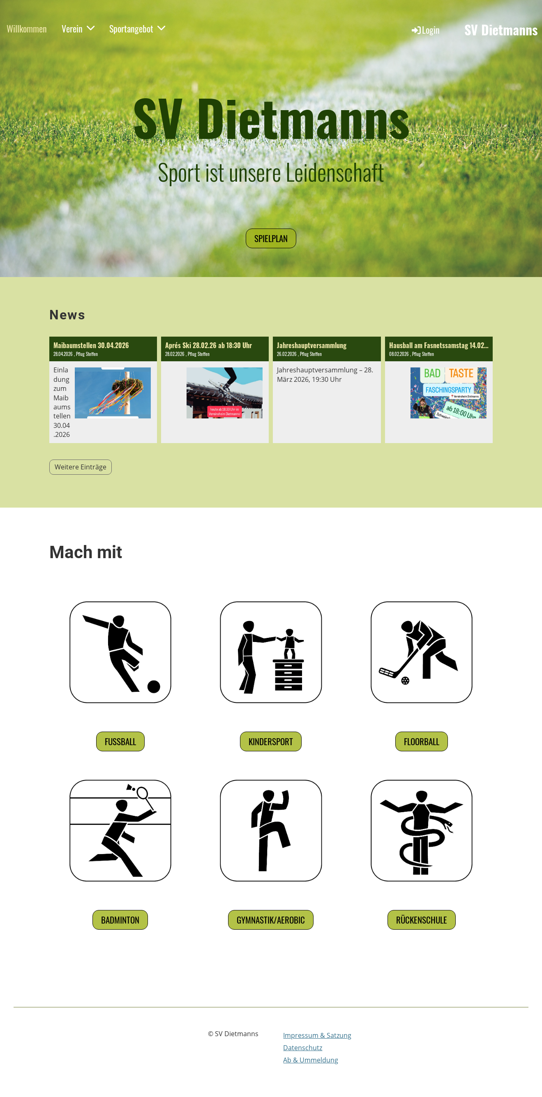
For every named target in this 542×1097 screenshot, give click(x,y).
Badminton (120, 919)
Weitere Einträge (80, 466)
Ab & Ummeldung (310, 1060)
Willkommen (27, 28)
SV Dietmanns (501, 30)
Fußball (120, 741)
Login (425, 29)
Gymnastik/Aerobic (271, 919)
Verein (78, 28)
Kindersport (271, 741)
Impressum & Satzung (317, 1035)
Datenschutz (302, 1047)
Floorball (421, 741)
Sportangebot (137, 28)
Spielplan (271, 238)
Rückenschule (421, 919)
